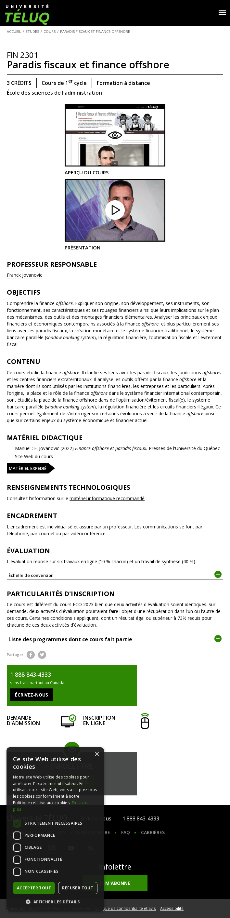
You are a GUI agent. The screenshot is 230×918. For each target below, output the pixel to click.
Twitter (42, 655)
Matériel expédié (27, 468)
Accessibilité (172, 908)
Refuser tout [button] (77, 888)
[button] (55, 901)
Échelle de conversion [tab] (115, 574)
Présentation (115, 214)
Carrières (153, 832)
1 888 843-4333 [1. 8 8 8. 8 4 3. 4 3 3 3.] (140, 818)
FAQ (125, 832)
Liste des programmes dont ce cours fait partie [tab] (115, 639)
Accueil (14, 31)
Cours (50, 31)
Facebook (31, 655)
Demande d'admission (42, 721)
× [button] (96, 754)
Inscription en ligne (118, 721)
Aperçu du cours (115, 139)
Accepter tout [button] (34, 888)
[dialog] (55, 829)
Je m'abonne (115, 883)
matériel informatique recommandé (107, 498)
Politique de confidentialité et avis (125, 908)
